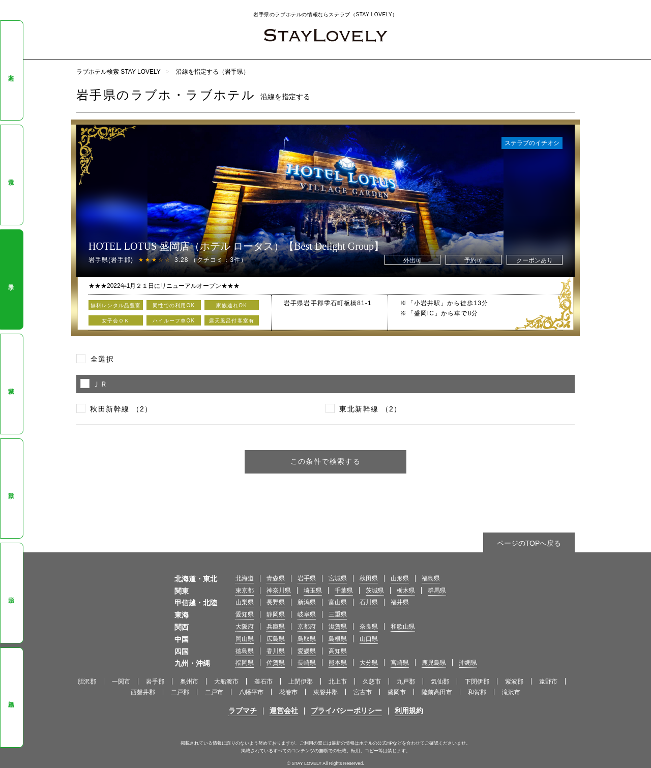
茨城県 (375, 590)
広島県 (276, 638)
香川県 (276, 651)
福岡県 (244, 662)
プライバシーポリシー (346, 710)
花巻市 (288, 692)
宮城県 (11, 384)
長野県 (276, 602)
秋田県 (11, 489)
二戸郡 (180, 692)
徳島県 (244, 651)
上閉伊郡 (300, 681)
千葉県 (344, 590)
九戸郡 (406, 681)
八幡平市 (251, 692)
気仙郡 (440, 681)
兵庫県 (276, 626)
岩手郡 (155, 681)
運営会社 (284, 710)
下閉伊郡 (477, 681)
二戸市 (214, 692)
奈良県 (369, 626)
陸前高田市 (437, 692)
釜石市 (263, 681)
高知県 (338, 651)
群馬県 (437, 590)
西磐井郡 (143, 692)
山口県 (369, 638)
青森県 (11, 175)
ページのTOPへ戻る (529, 543)
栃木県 (406, 590)
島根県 (338, 638)
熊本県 (338, 662)
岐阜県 (307, 614)
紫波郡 (514, 681)
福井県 (400, 602)
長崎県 (307, 662)
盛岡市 (397, 692)
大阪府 (244, 626)
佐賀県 (276, 662)
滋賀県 (338, 626)
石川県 (369, 602)
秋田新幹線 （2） (121, 409)
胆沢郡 (87, 681)
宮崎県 (400, 662)
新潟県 (307, 602)
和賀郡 (477, 692)
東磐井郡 (325, 692)
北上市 (338, 681)
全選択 (102, 359)
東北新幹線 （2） (370, 409)
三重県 (338, 614)
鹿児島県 (434, 662)
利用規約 (409, 710)
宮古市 (362, 692)
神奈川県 (279, 590)
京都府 (307, 626)
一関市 (121, 681)
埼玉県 (313, 590)
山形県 (11, 593)
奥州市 (189, 681)
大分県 (369, 662)
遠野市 (548, 681)
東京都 (244, 590)
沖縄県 (468, 662)
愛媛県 (307, 651)
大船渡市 (226, 681)
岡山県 (244, 638)
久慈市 (372, 681)
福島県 (11, 697)
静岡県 (276, 614)
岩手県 (11, 280)
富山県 (338, 602)
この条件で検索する (325, 461)
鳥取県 (307, 638)
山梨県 (244, 602)
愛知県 (244, 614)
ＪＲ (100, 384)
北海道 (11, 71)
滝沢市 (511, 692)
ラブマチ (242, 710)
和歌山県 (403, 626)
